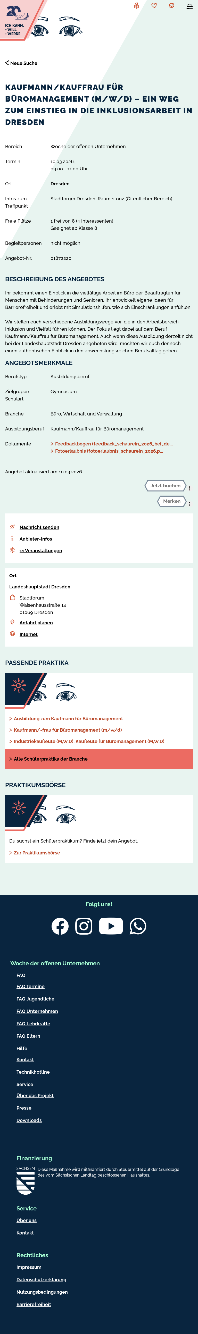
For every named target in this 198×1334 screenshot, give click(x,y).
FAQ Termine (30, 986)
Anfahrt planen (36, 622)
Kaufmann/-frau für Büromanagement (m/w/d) (68, 730)
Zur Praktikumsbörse (37, 852)
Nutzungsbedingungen (42, 1292)
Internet (29, 634)
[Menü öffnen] (189, 7)
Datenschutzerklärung (41, 1279)
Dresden (60, 183)
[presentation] (190, 488)
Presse (23, 1108)
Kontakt (25, 1059)
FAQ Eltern (28, 1036)
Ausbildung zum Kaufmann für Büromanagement (68, 718)
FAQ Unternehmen (37, 1011)
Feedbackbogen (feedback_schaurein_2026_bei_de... (114, 443)
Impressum (29, 1267)
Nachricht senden (39, 527)
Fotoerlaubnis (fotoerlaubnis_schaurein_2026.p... (109, 451)
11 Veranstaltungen (41, 550)
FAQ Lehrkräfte (33, 1023)
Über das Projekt (35, 1095)
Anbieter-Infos (36, 539)
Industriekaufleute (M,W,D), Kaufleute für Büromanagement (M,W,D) (89, 741)
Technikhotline (33, 1072)
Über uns (26, 1220)
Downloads (29, 1120)
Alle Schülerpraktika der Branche (51, 759)
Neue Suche (23, 63)
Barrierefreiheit (33, 1304)
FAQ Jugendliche (35, 999)
